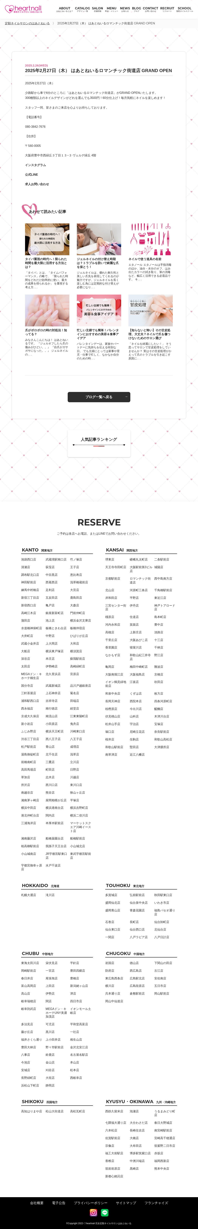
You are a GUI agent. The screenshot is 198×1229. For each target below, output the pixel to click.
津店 (73, 993)
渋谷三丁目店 (30, 739)
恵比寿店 (76, 574)
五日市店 (160, 985)
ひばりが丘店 (79, 635)
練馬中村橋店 (30, 590)
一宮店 (50, 970)
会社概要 (37, 1203)
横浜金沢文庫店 (80, 620)
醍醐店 (158, 708)
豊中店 (158, 624)
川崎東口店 (77, 731)
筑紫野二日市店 (164, 1145)
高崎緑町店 (77, 666)
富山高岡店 (28, 985)
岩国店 (109, 963)
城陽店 (158, 567)
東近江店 (160, 597)
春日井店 (27, 978)
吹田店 (158, 682)
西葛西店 (52, 582)
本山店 (74, 1062)
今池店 (25, 1062)
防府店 (109, 970)
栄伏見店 (52, 963)
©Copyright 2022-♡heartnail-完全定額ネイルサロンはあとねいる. (99, 1223)
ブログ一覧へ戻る (98, 397)
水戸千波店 (53, 865)
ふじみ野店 (28, 731)
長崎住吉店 (137, 1130)
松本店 (74, 1070)
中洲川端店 (137, 1161)
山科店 (134, 716)
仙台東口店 (112, 929)
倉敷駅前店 (137, 993)
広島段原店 (137, 985)
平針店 (74, 963)
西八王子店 (53, 739)
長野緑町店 (28, 1077)
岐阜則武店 (28, 1008)
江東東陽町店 (79, 716)
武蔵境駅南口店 (56, 559)
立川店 (74, 762)
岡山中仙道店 (114, 1001)
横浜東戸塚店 (55, 651)
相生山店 (76, 1039)
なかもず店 (112, 655)
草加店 (25, 777)
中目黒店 (52, 574)
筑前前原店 (112, 1168)
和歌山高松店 (163, 739)
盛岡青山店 (112, 910)
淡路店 (158, 632)
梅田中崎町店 (139, 666)
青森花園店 (137, 910)
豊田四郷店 (77, 970)
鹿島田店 (76, 597)
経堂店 (74, 708)
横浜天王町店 (55, 731)
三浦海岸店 (28, 823)
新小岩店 (27, 723)
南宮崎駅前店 (163, 1130)
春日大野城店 (163, 1122)
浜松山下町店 (30, 1085)
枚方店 (158, 693)
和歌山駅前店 (114, 747)
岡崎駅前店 (28, 970)
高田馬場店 (28, 769)
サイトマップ (126, 1203)
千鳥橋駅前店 (163, 590)
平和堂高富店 (79, 1024)
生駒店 (134, 739)
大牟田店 (136, 1145)
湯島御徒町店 (30, 754)
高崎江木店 (28, 613)
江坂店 (134, 682)
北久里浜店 (53, 674)
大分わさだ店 (139, 1122)
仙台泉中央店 (139, 902)
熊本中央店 (161, 1168)
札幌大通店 (28, 895)
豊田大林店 (28, 1047)
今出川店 (136, 708)
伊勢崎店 (52, 666)
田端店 (74, 700)
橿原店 (109, 617)
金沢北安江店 (79, 1047)
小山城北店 (77, 846)
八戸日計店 (161, 937)
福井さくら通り (31, 1039)
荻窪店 (50, 567)
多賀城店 (111, 895)
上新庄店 (136, 632)
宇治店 (134, 724)
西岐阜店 (76, 1077)
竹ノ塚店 (76, 559)
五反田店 (52, 597)
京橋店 (158, 674)
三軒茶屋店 (28, 693)
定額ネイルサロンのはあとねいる (27, 23)
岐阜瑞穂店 (28, 1001)
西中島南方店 (163, 578)
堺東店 (109, 559)
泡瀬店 (134, 1111)
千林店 (158, 647)
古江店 (158, 970)
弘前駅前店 (137, 895)
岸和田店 (111, 597)
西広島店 (136, 970)
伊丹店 (134, 605)
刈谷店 (50, 1070)
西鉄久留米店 (114, 1111)
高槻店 (109, 632)
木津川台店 (161, 716)
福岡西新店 (161, 1161)
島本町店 (160, 617)
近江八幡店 (137, 754)
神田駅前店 (28, 582)
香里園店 (111, 647)
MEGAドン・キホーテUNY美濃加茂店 (56, 1012)
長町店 (134, 922)
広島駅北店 (137, 978)
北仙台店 (160, 929)
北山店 (109, 590)
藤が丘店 (27, 1031)
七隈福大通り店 (115, 1122)
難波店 (158, 666)
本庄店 (50, 658)
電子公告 (58, 1203)
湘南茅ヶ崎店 (30, 800)
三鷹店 (50, 762)
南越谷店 (27, 792)
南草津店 (111, 754)
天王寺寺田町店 (115, 567)
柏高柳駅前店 (30, 846)
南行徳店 (52, 708)
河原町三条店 (139, 590)
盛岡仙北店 (112, 902)
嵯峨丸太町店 (139, 559)
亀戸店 (50, 605)
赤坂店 (158, 1153)
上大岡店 (52, 643)
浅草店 (74, 754)
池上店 (50, 620)
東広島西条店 (114, 978)
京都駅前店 (112, 578)
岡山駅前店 (161, 993)
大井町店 (27, 635)
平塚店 (74, 800)
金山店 (50, 1062)
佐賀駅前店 (112, 1138)
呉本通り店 (112, 993)
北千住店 (52, 754)
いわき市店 (161, 902)
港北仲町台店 (30, 815)
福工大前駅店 (114, 1153)
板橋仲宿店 (77, 628)
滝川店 (50, 895)
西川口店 (52, 785)
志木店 (50, 777)
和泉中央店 (112, 693)
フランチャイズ (156, 1203)
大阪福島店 (137, 674)
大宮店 (74, 590)
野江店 (158, 655)
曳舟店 (74, 723)
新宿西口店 (28, 605)
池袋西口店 (28, 559)
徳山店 (134, 963)
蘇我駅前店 (77, 658)
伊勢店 (50, 993)
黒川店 (50, 1031)
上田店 (50, 985)
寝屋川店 (136, 647)
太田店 (25, 666)
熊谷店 (50, 792)
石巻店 (109, 922)
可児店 (50, 1024)
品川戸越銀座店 (80, 685)
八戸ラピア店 (139, 937)
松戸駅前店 (28, 746)
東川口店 (76, 785)
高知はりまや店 (31, 1111)
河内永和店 (112, 624)
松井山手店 (112, 724)
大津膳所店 (161, 747)
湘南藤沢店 (28, 838)
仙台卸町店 (161, 922)
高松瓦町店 (77, 1111)
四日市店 (76, 1001)
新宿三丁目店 (30, 597)
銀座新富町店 (55, 613)
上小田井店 (53, 1039)
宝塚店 (158, 724)
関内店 (50, 815)
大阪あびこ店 (139, 640)
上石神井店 (53, 693)
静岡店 (50, 1085)
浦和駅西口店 (30, 700)
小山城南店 (28, 853)
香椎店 (109, 1161)
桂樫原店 (111, 708)
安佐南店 (160, 978)
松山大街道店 (55, 1111)
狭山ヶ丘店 (77, 792)
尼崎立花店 (137, 731)
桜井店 (109, 739)
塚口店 (109, 731)
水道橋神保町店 (31, 628)
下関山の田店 (163, 963)
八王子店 (76, 739)
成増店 (74, 746)
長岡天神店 (112, 701)
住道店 (134, 617)
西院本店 (136, 701)
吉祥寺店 (52, 700)
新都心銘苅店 (114, 1176)
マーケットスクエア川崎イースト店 (80, 827)
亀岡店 (109, 666)
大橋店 (134, 1138)
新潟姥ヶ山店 (79, 985)
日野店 (74, 769)
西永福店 (27, 708)
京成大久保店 (30, 716)
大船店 (25, 651)
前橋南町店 (28, 762)
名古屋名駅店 (79, 1054)
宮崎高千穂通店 (164, 1138)
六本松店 (111, 1130)
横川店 (109, 985)
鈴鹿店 (50, 1054)
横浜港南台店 (55, 807)
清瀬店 (25, 567)
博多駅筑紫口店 (140, 1153)
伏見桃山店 (112, 716)
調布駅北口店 (30, 574)
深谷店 (25, 658)
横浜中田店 (28, 807)
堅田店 (134, 747)
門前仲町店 (77, 613)
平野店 (134, 597)
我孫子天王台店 (56, 846)
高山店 (25, 993)
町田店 (50, 769)
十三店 (158, 640)
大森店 (74, 605)
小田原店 (52, 723)
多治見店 (27, 1024)
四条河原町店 (163, 701)
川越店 (74, 777)
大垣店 (50, 1077)
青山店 (50, 746)
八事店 (25, 1054)
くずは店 (136, 693)
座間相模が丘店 (56, 800)
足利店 (50, 590)
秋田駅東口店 (163, 895)
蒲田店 (25, 620)
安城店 (25, 1070)
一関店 (109, 937)
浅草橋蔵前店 (79, 582)
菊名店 (74, 693)
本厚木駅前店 (55, 823)
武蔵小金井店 (30, 643)
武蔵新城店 (53, 685)
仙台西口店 (137, 929)
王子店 (74, 567)
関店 (49, 1001)
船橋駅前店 (77, 838)
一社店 (74, 1031)
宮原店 (74, 674)
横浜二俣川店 (79, 815)
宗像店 (109, 1145)
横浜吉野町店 (79, 807)
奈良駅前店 (161, 731)
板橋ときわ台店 (56, 628)
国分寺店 (27, 685)
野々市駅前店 (55, 1047)
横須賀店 (76, 651)
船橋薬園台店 (55, 838)
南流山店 (52, 716)
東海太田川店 (30, 963)
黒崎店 (134, 1168)
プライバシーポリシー (91, 1203)
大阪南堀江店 (114, 674)
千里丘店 (111, 640)
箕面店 (134, 624)
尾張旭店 (52, 978)
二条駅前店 (161, 559)
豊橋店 (74, 978)
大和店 (74, 643)
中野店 (50, 635)
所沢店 (25, 785)
